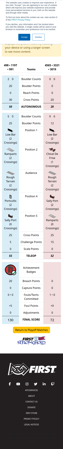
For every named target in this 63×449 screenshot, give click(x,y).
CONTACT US (32, 401)
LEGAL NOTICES (31, 424)
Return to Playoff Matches (31, 330)
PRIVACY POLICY (31, 418)
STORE (31, 413)
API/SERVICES (31, 390)
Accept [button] (24, 37)
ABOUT (31, 396)
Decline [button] (38, 37)
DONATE (31, 407)
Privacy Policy (20, 20)
